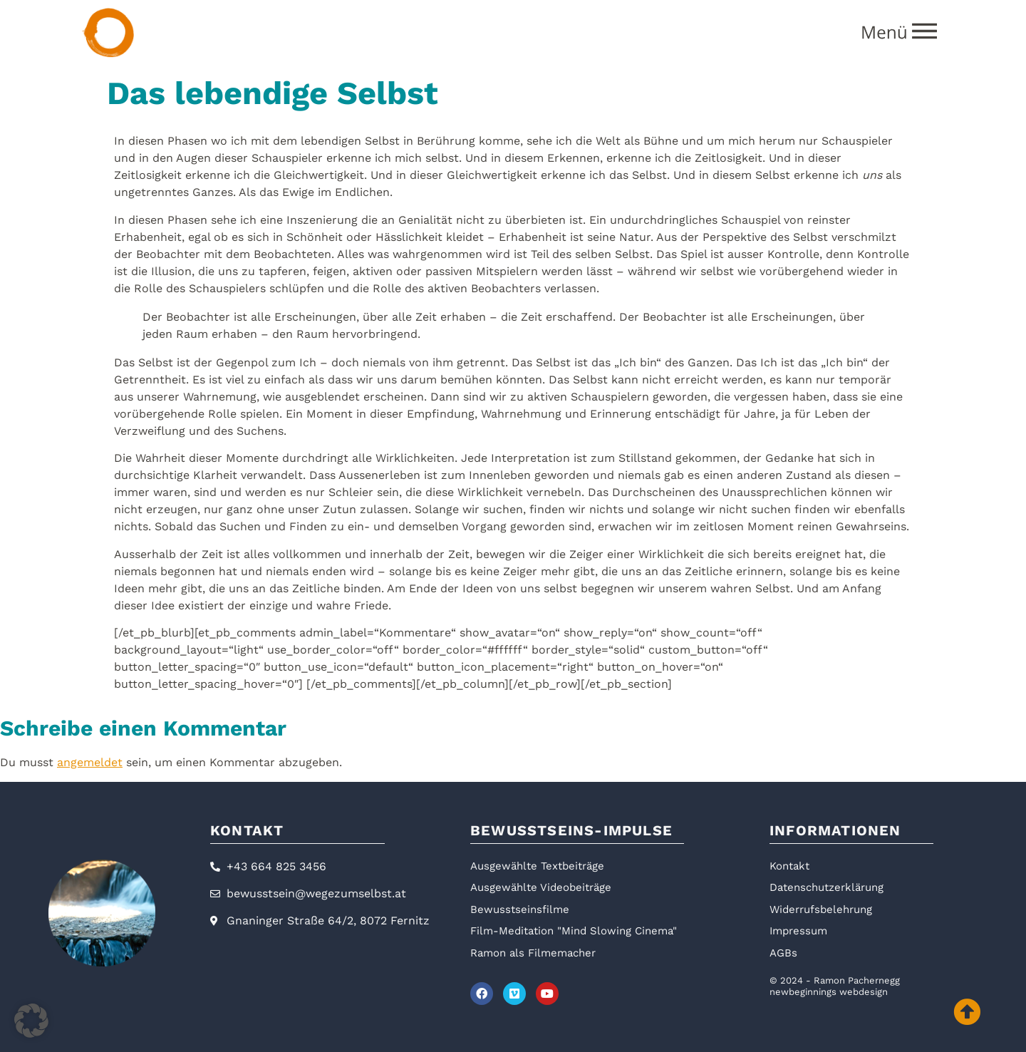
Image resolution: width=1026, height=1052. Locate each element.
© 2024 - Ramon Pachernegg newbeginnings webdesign (835, 986)
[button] (31, 1020)
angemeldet (90, 762)
